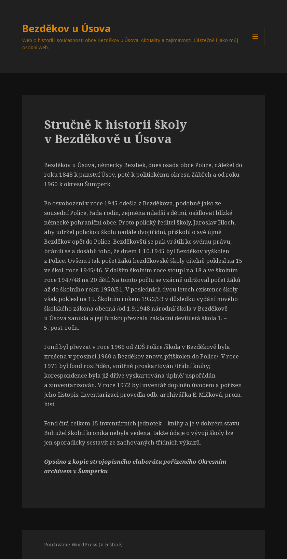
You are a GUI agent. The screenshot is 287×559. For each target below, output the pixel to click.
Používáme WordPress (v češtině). (84, 544)
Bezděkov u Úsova (66, 28)
